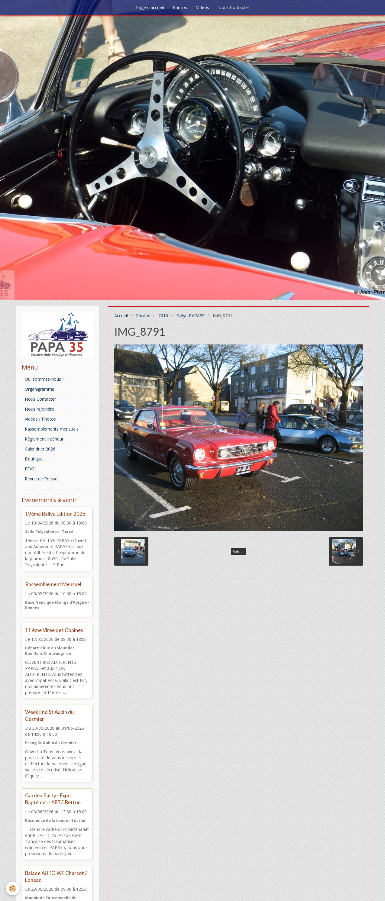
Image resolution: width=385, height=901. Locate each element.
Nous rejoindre (39, 409)
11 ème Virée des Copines (54, 630)
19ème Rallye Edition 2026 (55, 514)
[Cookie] (13, 888)
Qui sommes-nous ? (44, 379)
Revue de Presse (41, 479)
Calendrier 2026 (40, 449)
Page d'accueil (150, 7)
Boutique (34, 459)
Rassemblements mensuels (52, 429)
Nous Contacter (233, 7)
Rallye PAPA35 (190, 315)
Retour (238, 551)
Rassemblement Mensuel (53, 584)
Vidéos (202, 7)
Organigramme (39, 389)
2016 (163, 315)
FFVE (29, 469)
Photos (180, 7)
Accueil (121, 315)
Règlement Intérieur (44, 439)
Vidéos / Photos (40, 419)
